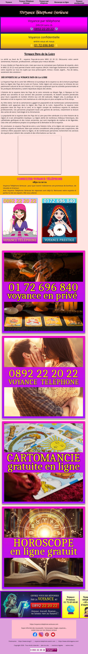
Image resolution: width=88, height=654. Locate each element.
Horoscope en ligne (61, 2)
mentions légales (57, 645)
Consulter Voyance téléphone (39, 179)
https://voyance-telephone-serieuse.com (44, 624)
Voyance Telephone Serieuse (44, 12)
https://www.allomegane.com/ (68, 641)
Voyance (9, 2)
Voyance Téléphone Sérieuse (26, 2)
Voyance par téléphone (44, 2)
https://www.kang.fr (25, 641)
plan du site (45, 645)
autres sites (69, 645)
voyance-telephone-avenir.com (45, 641)
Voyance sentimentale (79, 2)
